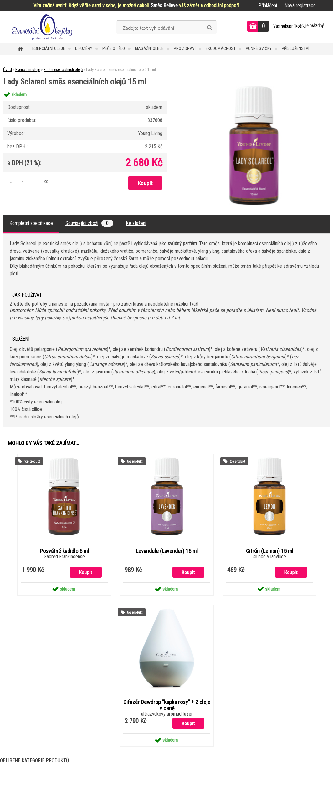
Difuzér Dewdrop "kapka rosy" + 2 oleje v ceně (166, 705)
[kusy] (22, 181)
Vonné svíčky (259, 48)
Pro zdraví (185, 48)
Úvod (7, 69)
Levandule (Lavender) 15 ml (167, 551)
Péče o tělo (113, 48)
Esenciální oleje (48, 48)
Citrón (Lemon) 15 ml (269, 551)
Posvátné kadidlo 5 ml (64, 551)
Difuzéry (83, 48)
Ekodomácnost (221, 48)
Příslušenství (295, 48)
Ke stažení (136, 223)
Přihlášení (267, 5)
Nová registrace (300, 5)
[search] (209, 28)
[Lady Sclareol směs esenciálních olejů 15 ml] (254, 88)
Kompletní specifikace (31, 223)
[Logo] (43, 27)
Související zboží (89, 223)
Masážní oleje (149, 48)
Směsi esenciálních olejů (63, 69)
